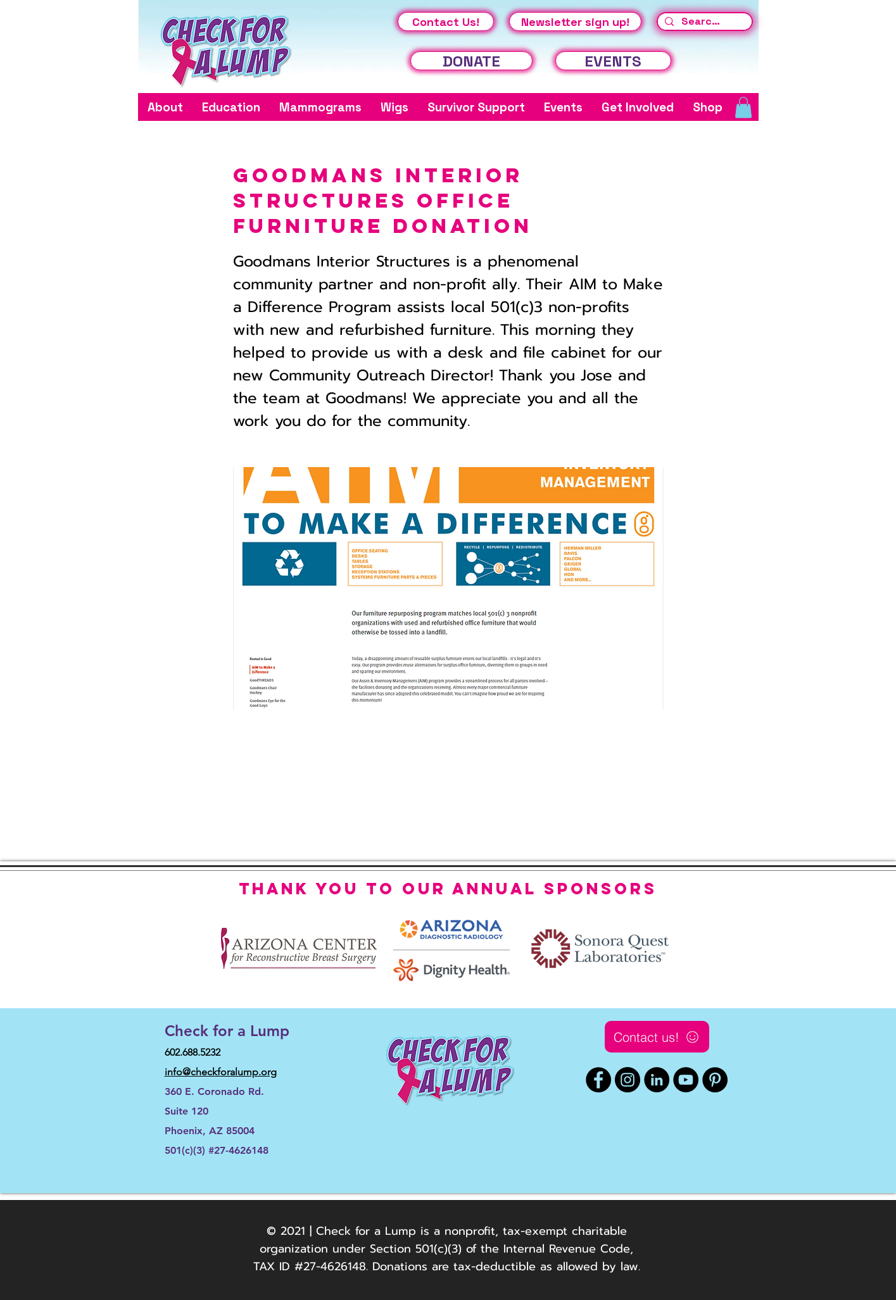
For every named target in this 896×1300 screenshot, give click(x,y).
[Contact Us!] (446, 21)
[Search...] (703, 21)
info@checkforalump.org (221, 1072)
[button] (165, 107)
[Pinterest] (715, 1079)
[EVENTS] (613, 60)
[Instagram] (627, 1079)
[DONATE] (471, 60)
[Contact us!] (657, 1037)
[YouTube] (685, 1079)
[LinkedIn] (656, 1079)
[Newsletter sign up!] (575, 21)
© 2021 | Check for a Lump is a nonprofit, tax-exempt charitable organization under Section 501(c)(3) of (443, 1240)
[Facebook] (598, 1079)
